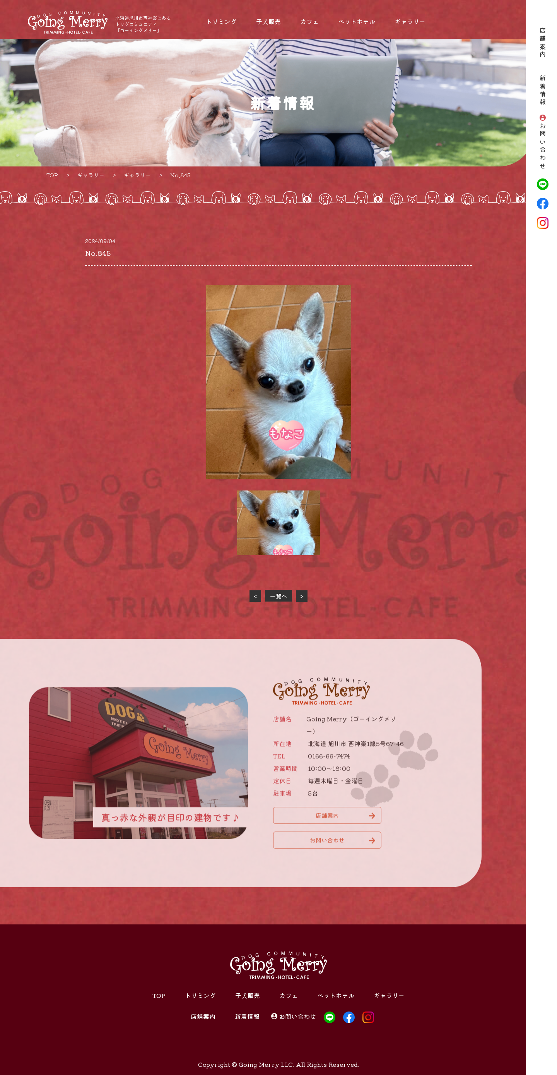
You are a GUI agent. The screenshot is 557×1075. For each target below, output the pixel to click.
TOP (159, 995)
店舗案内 (542, 43)
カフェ (309, 21)
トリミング (221, 21)
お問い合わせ (542, 146)
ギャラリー (410, 21)
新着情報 (542, 91)
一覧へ (278, 596)
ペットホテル (356, 21)
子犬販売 (268, 21)
